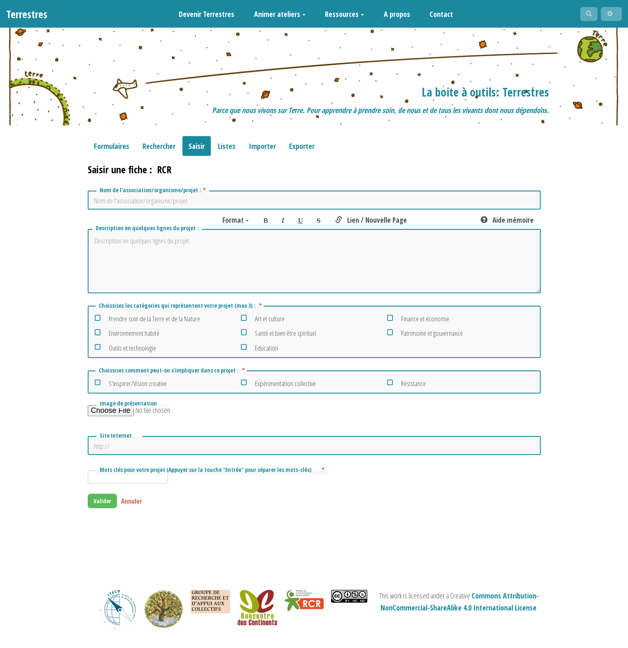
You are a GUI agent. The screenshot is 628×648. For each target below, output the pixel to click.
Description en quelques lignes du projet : (148, 232)
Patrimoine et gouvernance (425, 336)
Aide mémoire (507, 224)
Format (235, 224)
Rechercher (158, 150)
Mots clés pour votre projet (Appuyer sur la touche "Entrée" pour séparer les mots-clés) (213, 473)
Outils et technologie (125, 350)
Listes (227, 150)
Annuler (136, 506)
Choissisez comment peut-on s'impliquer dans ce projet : (172, 374)
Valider (105, 506)
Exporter (302, 150)
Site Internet (117, 439)
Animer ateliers (275, 16)
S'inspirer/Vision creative (131, 386)
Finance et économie (418, 321)
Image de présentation (130, 407)
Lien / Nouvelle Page (371, 224)
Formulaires (111, 150)
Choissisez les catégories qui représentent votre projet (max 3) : (180, 309)
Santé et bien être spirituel (278, 336)
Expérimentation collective (278, 386)
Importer (262, 150)
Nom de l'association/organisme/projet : (154, 193)
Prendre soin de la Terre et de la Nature (147, 321)
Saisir (197, 150)
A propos (392, 16)
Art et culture (263, 321)
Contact (437, 16)
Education (259, 350)
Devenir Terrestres (202, 16)
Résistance (406, 386)
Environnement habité (127, 336)
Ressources (340, 16)
